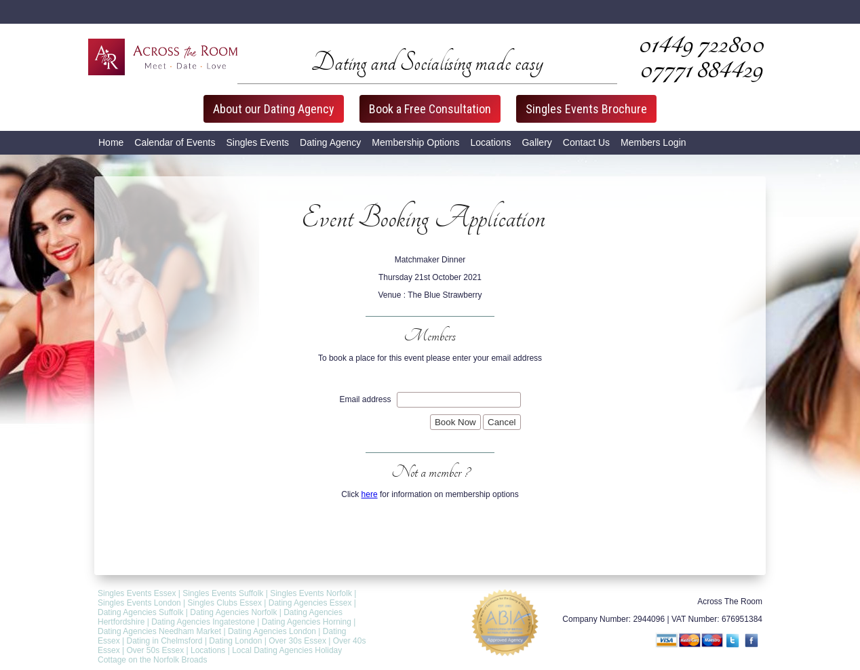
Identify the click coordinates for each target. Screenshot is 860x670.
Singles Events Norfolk (311, 593)
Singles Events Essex (137, 593)
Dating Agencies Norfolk (233, 612)
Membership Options (415, 142)
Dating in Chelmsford (164, 641)
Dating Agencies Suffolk (141, 612)
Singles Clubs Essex (225, 603)
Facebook (753, 641)
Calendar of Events (174, 142)
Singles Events (257, 142)
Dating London (235, 641)
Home (110, 142)
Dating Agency (330, 142)
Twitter (734, 641)
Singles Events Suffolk (222, 593)
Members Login (653, 142)
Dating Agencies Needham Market (159, 631)
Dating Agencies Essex (310, 603)
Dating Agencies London (272, 631)
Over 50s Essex (155, 650)
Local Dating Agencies (272, 650)
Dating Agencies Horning (306, 622)
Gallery (536, 142)
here (369, 494)
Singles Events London (139, 603)
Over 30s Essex (297, 641)
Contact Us (586, 142)
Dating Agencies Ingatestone (203, 622)
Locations (491, 142)
